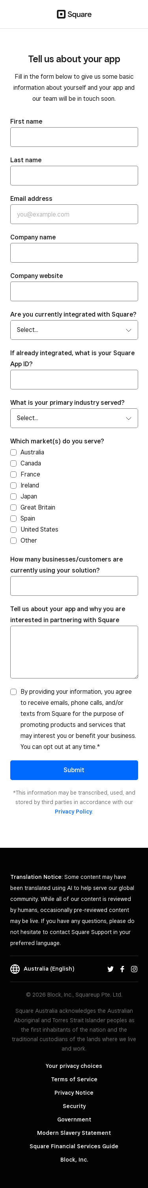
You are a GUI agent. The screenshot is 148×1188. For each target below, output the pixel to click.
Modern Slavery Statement (74, 1133)
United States (39, 529)
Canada (31, 463)
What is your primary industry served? (67, 402)
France (30, 474)
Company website (36, 276)
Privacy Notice (74, 1093)
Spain (28, 518)
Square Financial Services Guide (74, 1146)
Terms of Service (74, 1079)
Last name (25, 160)
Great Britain (38, 507)
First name (26, 121)
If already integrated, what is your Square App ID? (72, 358)
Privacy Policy (73, 811)
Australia (32, 452)
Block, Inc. (74, 1159)
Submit (74, 770)
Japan (29, 496)
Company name (33, 237)
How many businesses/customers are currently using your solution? (66, 565)
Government (74, 1119)
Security (74, 1106)
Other (29, 540)
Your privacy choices (74, 1066)
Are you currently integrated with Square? (73, 314)
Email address (31, 198)
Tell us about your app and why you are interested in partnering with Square (67, 614)
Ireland (30, 485)
